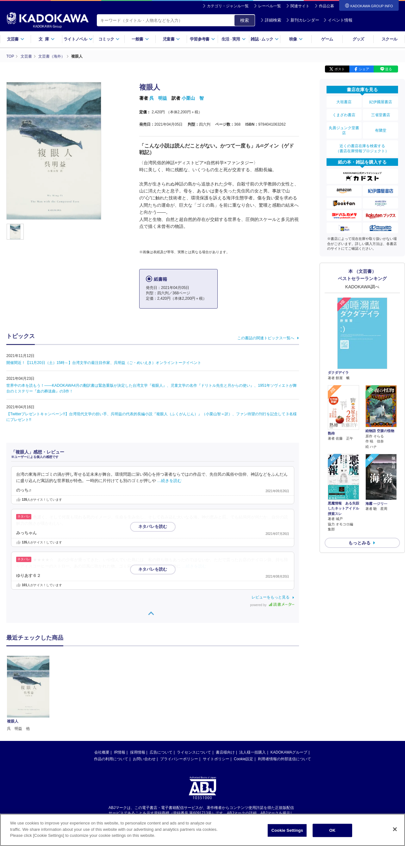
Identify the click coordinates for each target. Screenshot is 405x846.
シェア (364, 69)
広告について (161, 690)
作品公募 (326, 6)
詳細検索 (270, 20)
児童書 (171, 39)
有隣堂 (380, 130)
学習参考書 (202, 39)
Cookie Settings (287, 830)
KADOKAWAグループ (289, 690)
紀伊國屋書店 (380, 102)
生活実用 (233, 39)
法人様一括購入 (252, 690)
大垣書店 (344, 102)
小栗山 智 (193, 98)
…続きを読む (169, 481)
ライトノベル (78, 39)
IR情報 (119, 690)
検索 (244, 20)
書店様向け (225, 690)
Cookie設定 (243, 697)
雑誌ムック (265, 39)
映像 (296, 39)
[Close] (395, 829)
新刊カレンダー (302, 20)
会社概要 (101, 690)
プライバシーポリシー (179, 697)
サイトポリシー (216, 697)
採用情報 (137, 690)
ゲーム (327, 39)
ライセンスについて (194, 690)
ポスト (339, 69)
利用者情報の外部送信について (284, 697)
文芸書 (15, 39)
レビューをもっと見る (271, 597)
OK (332, 830)
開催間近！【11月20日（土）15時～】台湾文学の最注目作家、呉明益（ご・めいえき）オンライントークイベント (103, 362)
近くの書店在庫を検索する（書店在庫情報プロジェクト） (362, 148)
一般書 (140, 39)
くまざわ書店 (344, 115)
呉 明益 (158, 98)
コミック (109, 39)
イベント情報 (337, 20)
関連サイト (299, 6)
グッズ (358, 39)
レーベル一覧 (269, 6)
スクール (389, 39)
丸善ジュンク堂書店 (344, 130)
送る (388, 69)
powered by (272, 605)
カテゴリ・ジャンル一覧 (228, 6)
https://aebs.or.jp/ (179, 757)
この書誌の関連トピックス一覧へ (265, 338)
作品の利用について (111, 697)
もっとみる (359, 542)
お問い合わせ (144, 697)
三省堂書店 (380, 115)
